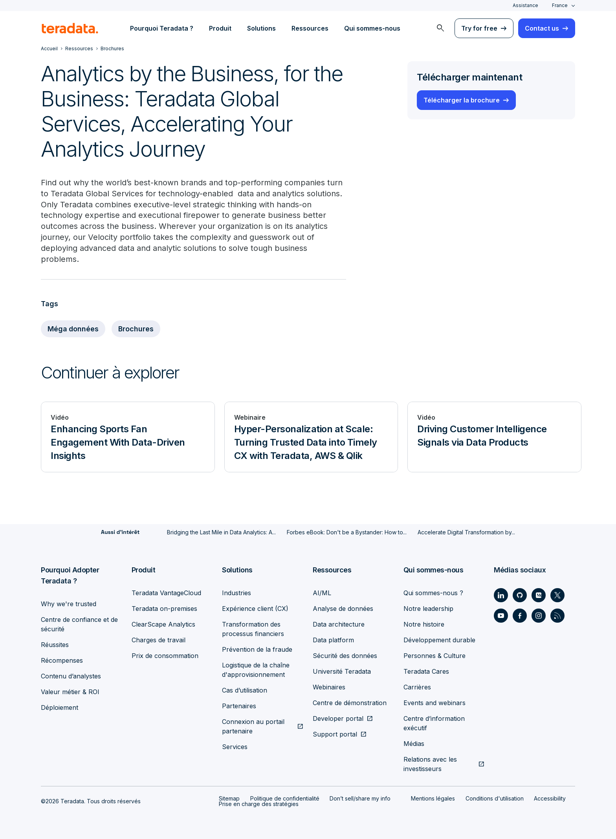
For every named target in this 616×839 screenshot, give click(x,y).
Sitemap (229, 798)
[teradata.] (70, 28)
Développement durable (439, 640)
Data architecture (339, 624)
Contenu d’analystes (71, 676)
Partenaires (239, 706)
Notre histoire (423, 624)
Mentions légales (433, 798)
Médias (413, 744)
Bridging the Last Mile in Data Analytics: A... (221, 532)
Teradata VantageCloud (166, 593)
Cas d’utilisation (244, 690)
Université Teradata (342, 671)
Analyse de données (343, 608)
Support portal (335, 734)
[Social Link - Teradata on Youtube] (501, 616)
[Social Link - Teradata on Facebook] (520, 616)
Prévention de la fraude (257, 649)
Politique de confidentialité (284, 798)
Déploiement (59, 707)
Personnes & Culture (434, 656)
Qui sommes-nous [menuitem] (372, 28)
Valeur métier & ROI (70, 692)
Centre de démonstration (350, 703)
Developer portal (338, 718)
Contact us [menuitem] (542, 28)
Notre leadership (428, 608)
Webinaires (329, 687)
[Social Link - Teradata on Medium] (539, 595)
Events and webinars (434, 703)
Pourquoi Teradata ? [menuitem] (161, 28)
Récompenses (62, 660)
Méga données (73, 329)
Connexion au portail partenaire (253, 726)
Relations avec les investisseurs (430, 764)
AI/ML (322, 593)
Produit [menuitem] (220, 28)
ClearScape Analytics (163, 624)
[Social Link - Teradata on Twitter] (557, 595)
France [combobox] (560, 5)
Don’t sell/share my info (360, 798)
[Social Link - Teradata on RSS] (557, 616)
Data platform (333, 640)
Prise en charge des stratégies (259, 804)
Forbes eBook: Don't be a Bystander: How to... (347, 532)
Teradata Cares (426, 671)
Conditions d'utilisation (495, 798)
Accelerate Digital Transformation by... (466, 532)
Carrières (417, 687)
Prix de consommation (165, 656)
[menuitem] (440, 28)
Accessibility (550, 798)
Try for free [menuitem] (479, 28)
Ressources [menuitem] (310, 28)
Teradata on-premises (164, 608)
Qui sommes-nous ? (433, 593)
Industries (236, 593)
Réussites (55, 645)
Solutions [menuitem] (261, 28)
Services (235, 747)
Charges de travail (158, 640)
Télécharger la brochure (462, 100)
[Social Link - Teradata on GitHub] (520, 595)
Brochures (137, 329)
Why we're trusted (68, 604)
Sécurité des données (345, 656)
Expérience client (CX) (255, 608)
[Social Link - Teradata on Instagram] (539, 616)
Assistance (525, 5)
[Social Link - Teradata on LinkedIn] (501, 595)
